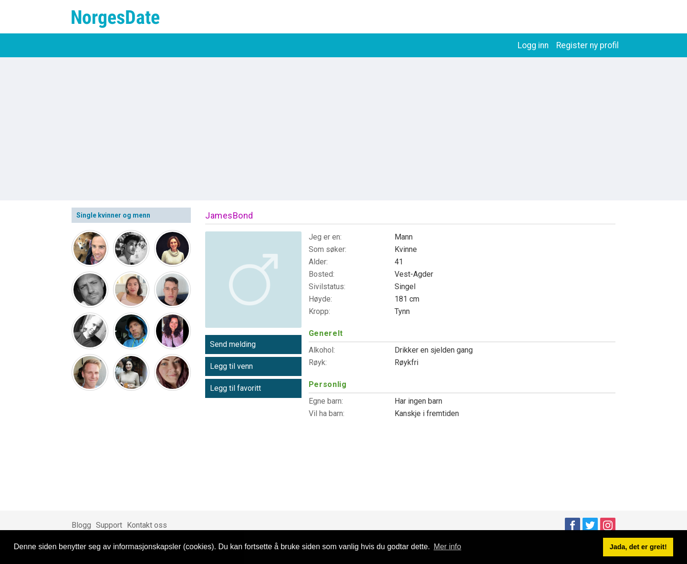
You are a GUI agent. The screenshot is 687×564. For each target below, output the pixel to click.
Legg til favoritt (235, 388)
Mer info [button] (447, 547)
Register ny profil (587, 45)
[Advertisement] (343, 129)
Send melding (233, 344)
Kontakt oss (147, 525)
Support (109, 525)
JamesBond (229, 215)
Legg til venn (231, 366)
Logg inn (533, 45)
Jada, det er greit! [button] (638, 547)
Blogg (81, 525)
